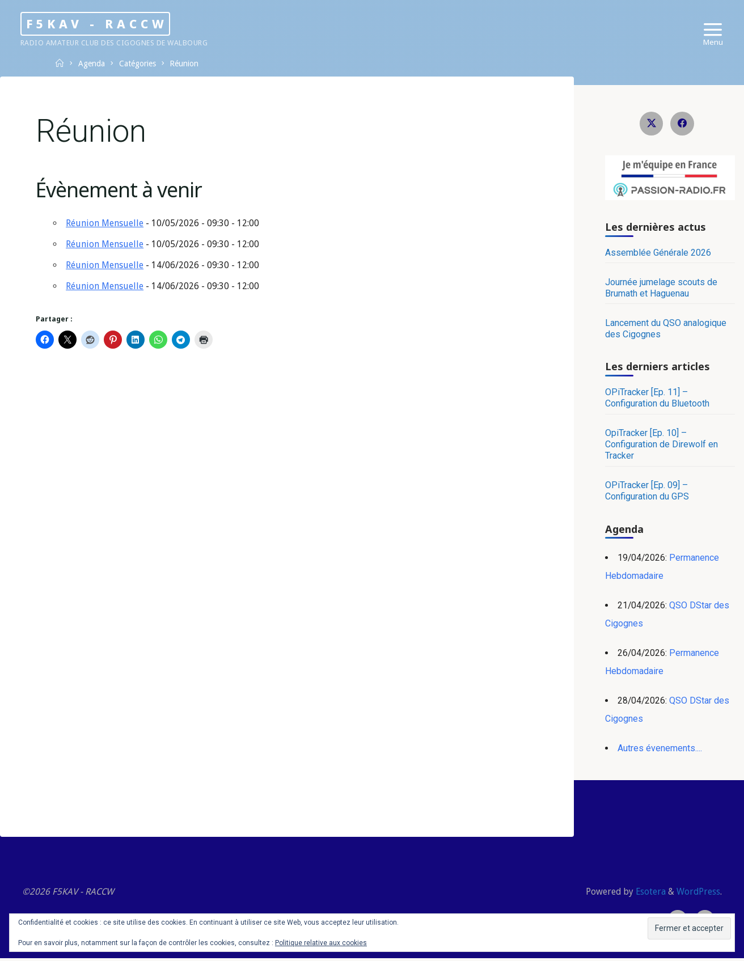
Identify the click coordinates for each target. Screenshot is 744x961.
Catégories (140, 63)
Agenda (93, 63)
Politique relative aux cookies (321, 943)
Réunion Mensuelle (106, 224)
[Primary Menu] (710, 30)
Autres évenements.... (660, 749)
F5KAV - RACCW (112, 23)
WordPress (697, 893)
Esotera (648, 893)
